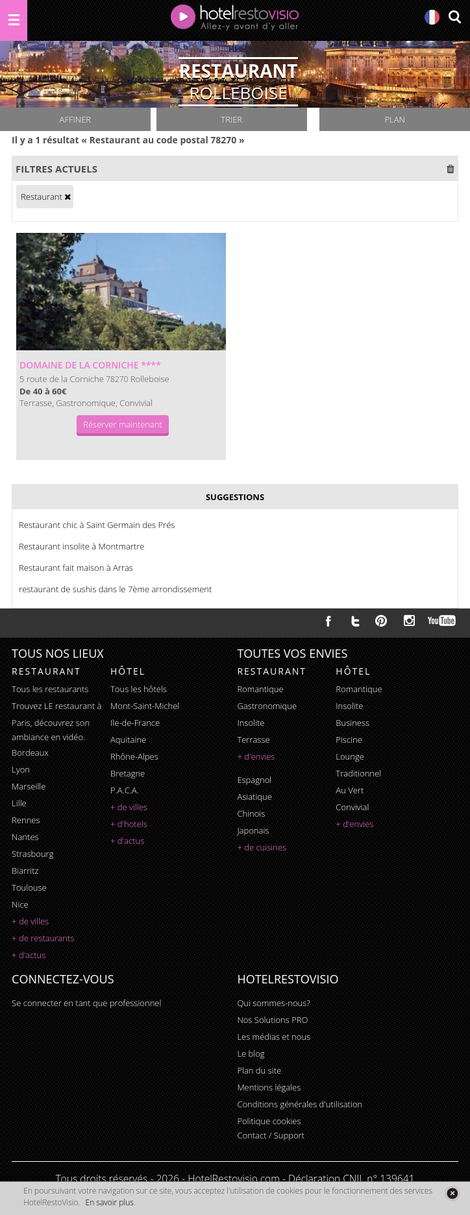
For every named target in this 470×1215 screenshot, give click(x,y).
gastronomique (267, 706)
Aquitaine (128, 739)
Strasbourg (32, 854)
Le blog (250, 1053)
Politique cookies (269, 1121)
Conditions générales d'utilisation (299, 1104)
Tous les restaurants (50, 689)
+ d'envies (256, 756)
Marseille (28, 786)
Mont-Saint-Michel (144, 706)
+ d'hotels (128, 824)
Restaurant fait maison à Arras (76, 567)
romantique (260, 689)
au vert (350, 790)
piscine (349, 739)
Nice (20, 904)
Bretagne (127, 773)
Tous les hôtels (138, 689)
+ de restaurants (43, 938)
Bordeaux (30, 752)
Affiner (75, 119)
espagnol (254, 780)
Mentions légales (269, 1087)
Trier (231, 119)
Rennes (26, 820)
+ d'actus (28, 955)
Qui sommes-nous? (273, 1003)
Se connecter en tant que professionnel (86, 1003)
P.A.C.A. (124, 790)
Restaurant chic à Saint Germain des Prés (97, 525)
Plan (394, 119)
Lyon (21, 769)
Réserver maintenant (122, 424)
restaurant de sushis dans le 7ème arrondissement (115, 589)
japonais (253, 830)
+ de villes (30, 921)
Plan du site (259, 1070)
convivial (352, 807)
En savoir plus (110, 1202)
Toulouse (29, 887)
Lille (19, 803)
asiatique (254, 796)
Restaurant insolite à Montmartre (81, 546)
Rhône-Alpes (134, 756)
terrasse (253, 739)
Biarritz (25, 870)
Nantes (25, 837)
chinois (251, 813)
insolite (250, 722)
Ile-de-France (135, 722)
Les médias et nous (273, 1036)
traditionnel (358, 773)
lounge (350, 756)
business (352, 722)
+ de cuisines (261, 847)
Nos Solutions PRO (272, 1020)
